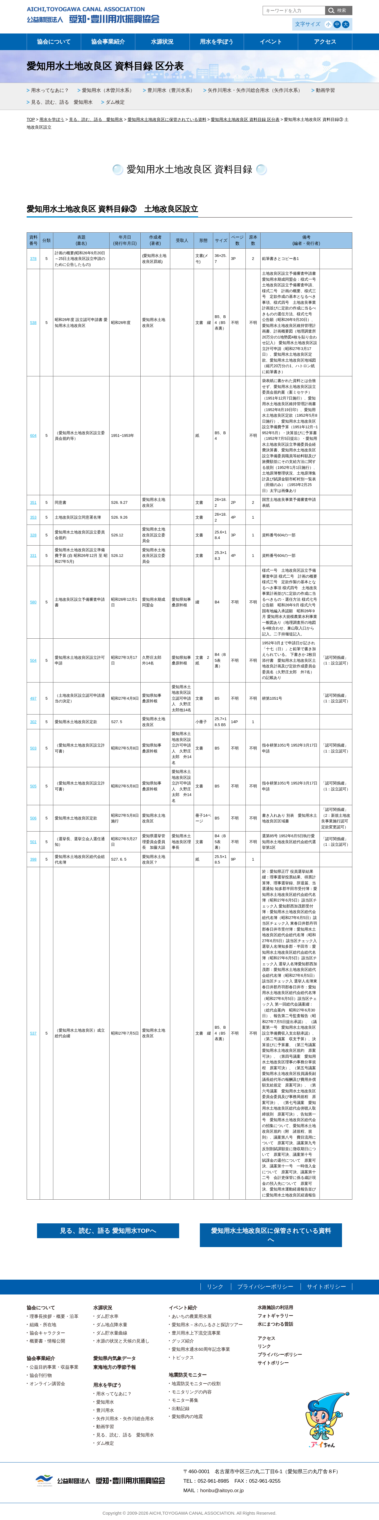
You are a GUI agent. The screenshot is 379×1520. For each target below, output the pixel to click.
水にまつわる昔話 (275, 1323)
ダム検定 (115, 102)
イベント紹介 (183, 1307)
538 (33, 322)
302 (33, 722)
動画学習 (325, 90)
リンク (215, 1287)
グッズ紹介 (183, 1340)
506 (33, 818)
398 (33, 859)
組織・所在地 (43, 1324)
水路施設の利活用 (275, 1307)
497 (33, 698)
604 (33, 435)
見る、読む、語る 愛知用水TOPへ (108, 1230)
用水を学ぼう (217, 42)
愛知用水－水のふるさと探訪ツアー (207, 1324)
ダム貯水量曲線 (111, 1332)
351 (33, 502)
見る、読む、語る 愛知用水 (62, 102)
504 (33, 660)
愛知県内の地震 (187, 1416)
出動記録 (181, 1408)
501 (33, 842)
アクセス (325, 42)
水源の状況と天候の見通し (123, 1340)
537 (33, 1033)
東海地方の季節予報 (114, 1367)
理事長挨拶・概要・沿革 (54, 1316)
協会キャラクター (47, 1332)
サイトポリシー (326, 1287)
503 (33, 748)
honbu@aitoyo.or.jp (222, 1490)
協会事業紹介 (108, 42)
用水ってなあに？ (50, 90)
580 (33, 602)
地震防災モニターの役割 (196, 1383)
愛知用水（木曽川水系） (108, 90)
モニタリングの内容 (192, 1391)
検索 (341, 10)
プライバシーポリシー (265, 1287)
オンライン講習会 (47, 1383)
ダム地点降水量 (111, 1324)
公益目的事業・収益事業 (54, 1366)
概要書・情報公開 (47, 1340)
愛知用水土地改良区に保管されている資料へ (271, 1235)
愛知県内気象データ (114, 1358)
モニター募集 (185, 1400)
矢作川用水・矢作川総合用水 (125, 1418)
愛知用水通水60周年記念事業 (201, 1349)
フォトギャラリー (275, 1315)
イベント (271, 42)
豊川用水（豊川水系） (171, 90)
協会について (54, 42)
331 (33, 555)
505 (33, 786)
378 (33, 258)
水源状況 (162, 42)
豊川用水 (105, 1410)
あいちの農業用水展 (192, 1316)
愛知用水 (105, 1401)
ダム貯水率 (107, 1316)
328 (33, 535)
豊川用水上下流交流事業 (196, 1332)
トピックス (183, 1357)
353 (33, 517)
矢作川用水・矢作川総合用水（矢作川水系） (255, 90)
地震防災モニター (188, 1374)
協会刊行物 (41, 1375)
